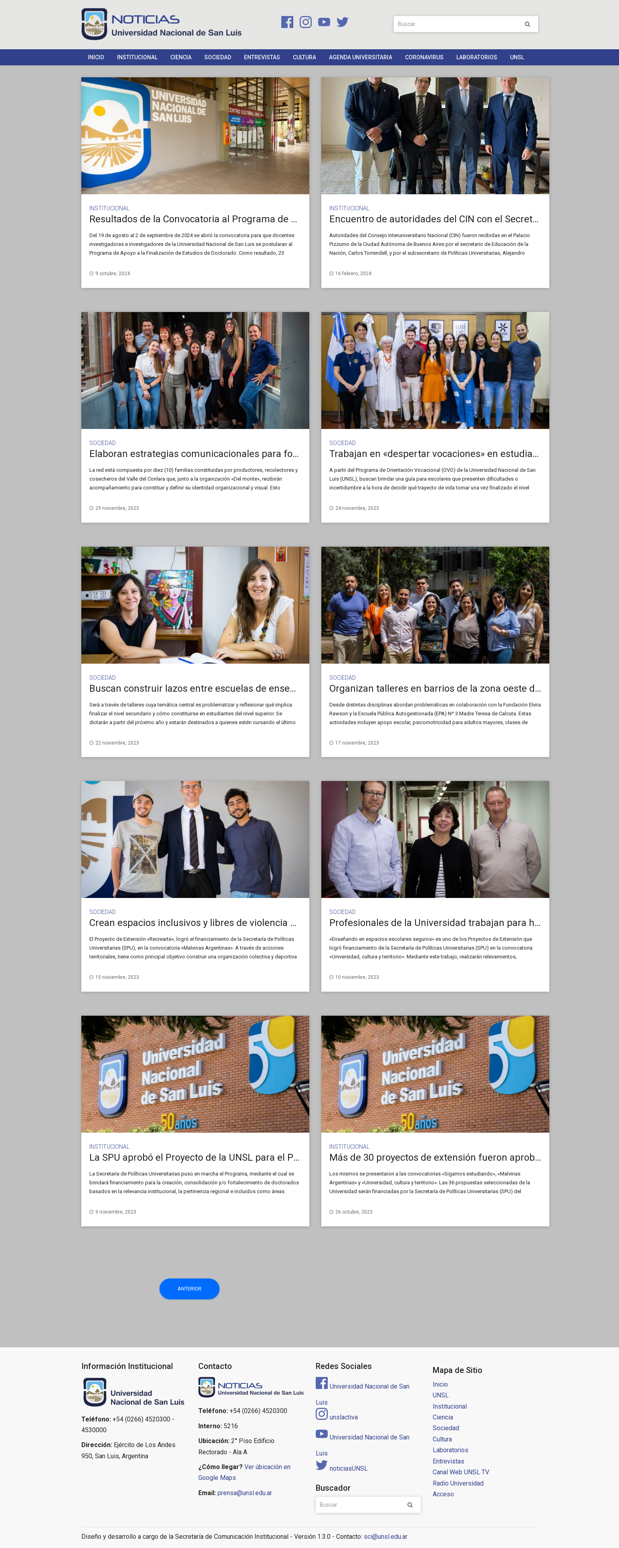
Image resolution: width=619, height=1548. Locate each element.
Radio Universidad (458, 1483)
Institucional (137, 57)
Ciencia (181, 57)
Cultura (304, 57)
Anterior (189, 1289)
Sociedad (217, 57)
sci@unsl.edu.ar (385, 1536)
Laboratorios (476, 57)
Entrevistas (262, 57)
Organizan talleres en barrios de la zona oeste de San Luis (454, 688)
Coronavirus (424, 57)
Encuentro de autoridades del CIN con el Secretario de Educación (469, 219)
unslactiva (337, 1417)
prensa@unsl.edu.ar (245, 1493)
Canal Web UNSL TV (461, 1472)
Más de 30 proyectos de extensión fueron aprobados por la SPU (466, 1157)
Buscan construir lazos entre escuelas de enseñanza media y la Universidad (253, 688)
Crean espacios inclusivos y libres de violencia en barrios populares (234, 922)
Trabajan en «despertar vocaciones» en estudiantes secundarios (468, 453)
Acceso (443, 1494)
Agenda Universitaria (360, 57)
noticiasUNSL (342, 1468)
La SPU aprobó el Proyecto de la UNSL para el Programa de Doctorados (242, 1157)
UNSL (517, 57)
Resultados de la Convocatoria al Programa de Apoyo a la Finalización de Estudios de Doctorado (295, 219)
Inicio (96, 57)
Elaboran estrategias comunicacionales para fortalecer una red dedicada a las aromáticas (283, 453)
